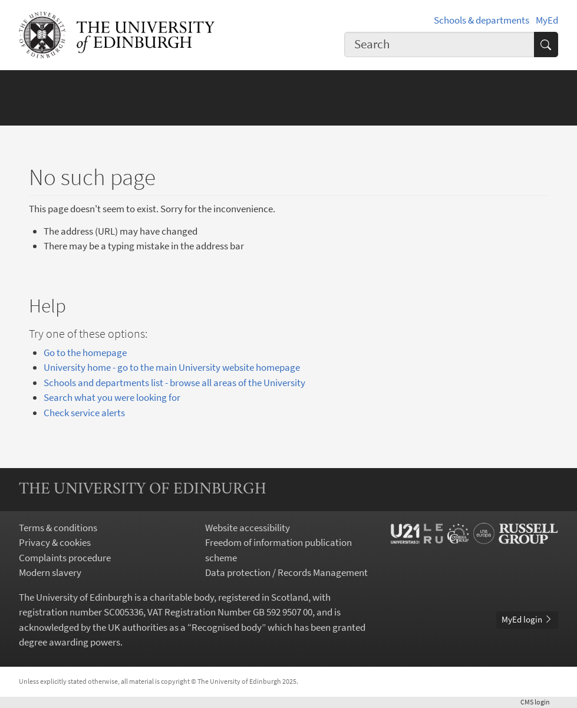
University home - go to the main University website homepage (172, 367)
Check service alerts (84, 412)
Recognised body (227, 627)
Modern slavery (50, 572)
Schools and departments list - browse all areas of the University (174, 382)
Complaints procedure (65, 557)
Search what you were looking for (112, 397)
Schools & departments (481, 20)
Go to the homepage (85, 352)
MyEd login (527, 619)
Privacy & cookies (55, 542)
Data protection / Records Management (286, 572)
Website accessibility (247, 527)
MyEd (547, 20)
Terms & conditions (58, 527)
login (539, 701)
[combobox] (439, 44)
